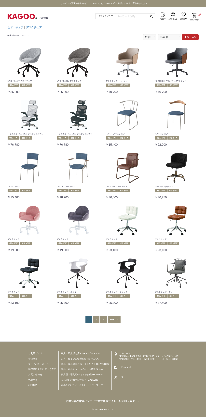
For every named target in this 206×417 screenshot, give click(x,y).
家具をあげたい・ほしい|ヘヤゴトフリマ (82, 385)
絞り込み (190, 37)
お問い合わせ (35, 374)
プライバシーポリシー (39, 364)
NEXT (114, 319)
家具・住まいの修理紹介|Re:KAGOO (80, 358)
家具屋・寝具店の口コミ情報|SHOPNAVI (82, 374)
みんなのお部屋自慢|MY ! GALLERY (79, 379)
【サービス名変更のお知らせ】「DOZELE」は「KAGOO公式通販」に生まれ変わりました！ (103, 3)
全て (10, 27)
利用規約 (33, 385)
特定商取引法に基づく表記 (42, 369)
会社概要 (33, 358)
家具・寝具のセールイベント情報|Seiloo (82, 369)
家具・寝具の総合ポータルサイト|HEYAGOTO (85, 364)
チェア (19, 27)
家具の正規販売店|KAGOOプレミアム (80, 353)
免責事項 (33, 379)
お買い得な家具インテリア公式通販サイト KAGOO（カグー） (103, 401)
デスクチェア (34, 27)
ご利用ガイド (35, 353)
